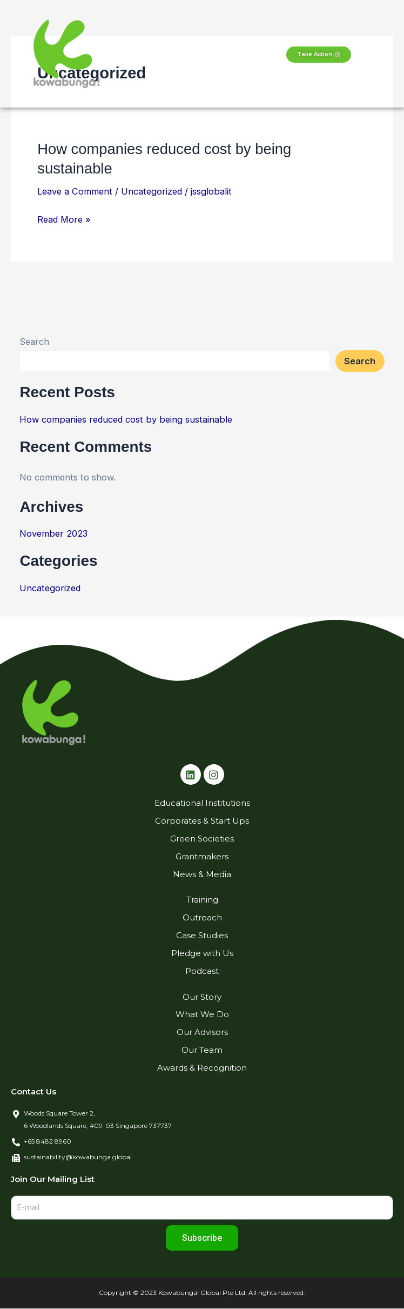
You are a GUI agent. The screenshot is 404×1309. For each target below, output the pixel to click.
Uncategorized (151, 191)
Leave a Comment (74, 191)
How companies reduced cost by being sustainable (125, 419)
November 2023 (53, 533)
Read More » (64, 219)
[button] (202, 54)
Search (34, 341)
